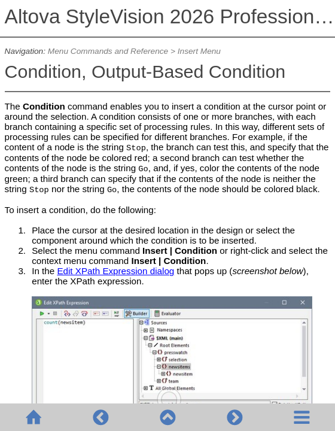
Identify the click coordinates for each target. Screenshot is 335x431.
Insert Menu (199, 51)
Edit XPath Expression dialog (115, 271)
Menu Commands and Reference (108, 51)
